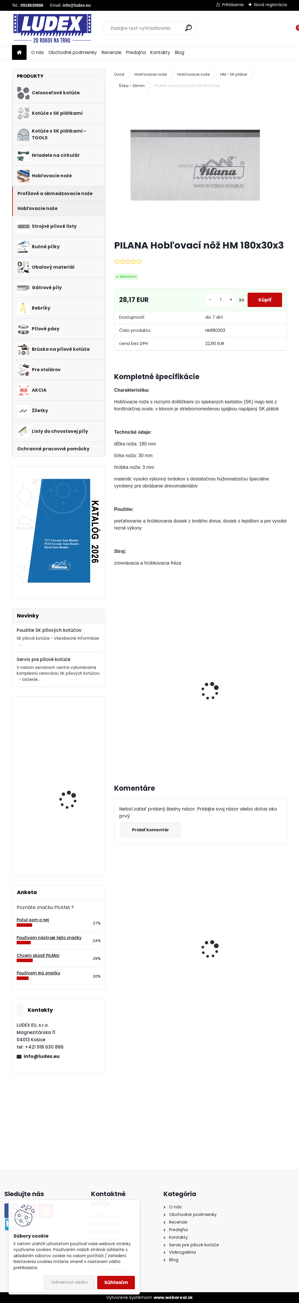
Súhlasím (116, 1282)
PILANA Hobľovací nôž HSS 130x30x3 (72, 841)
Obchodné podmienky (72, 52)
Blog (179, 52)
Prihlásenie (233, 5)
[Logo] (52, 28)
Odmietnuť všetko (69, 1282)
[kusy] (219, 300)
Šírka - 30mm (132, 86)
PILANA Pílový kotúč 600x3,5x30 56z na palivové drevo (153, 957)
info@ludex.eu (42, 1056)
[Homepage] (19, 52)
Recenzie (111, 52)
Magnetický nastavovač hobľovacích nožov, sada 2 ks (152, 698)
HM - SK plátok (233, 74)
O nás (37, 52)
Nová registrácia (270, 5)
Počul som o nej (33, 920)
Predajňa (136, 52)
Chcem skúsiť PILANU (38, 955)
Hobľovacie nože (150, 74)
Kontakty (160, 52)
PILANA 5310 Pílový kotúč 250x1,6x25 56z (75, 726)
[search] (188, 28)
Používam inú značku (38, 973)
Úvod (119, 74)
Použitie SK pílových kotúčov (49, 630)
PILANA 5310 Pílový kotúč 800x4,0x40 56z (75, 784)
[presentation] (117, 684)
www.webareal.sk (173, 1297)
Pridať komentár (151, 830)
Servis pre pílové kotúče (43, 659)
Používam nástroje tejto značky (49, 938)
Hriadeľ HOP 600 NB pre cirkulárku (233, 963)
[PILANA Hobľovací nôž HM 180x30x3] (201, 165)
